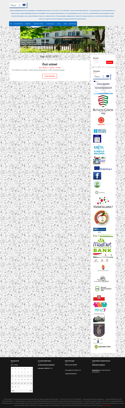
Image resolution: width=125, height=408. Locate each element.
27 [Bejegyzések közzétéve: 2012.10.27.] (28, 383)
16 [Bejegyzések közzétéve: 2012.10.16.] (15, 379)
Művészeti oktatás (39, 23)
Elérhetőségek (72, 23)
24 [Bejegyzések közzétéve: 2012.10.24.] (18, 383)
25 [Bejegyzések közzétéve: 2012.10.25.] (21, 383)
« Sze (12, 390)
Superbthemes (107, 405)
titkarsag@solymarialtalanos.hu (73, 370)
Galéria (65, 23)
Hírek (11, 23)
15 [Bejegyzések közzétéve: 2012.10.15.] (12, 379)
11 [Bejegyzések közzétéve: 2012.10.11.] (21, 376)
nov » (31, 390)
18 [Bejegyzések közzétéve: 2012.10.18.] (21, 379)
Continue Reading (49, 76)
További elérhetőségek (71, 373)
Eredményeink (51, 23)
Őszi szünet (49, 64)
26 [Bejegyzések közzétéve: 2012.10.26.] (25, 383)
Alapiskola (29, 23)
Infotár (60, 23)
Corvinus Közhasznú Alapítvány (46, 364)
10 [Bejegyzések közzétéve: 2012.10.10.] (18, 376)
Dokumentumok (19, 23)
